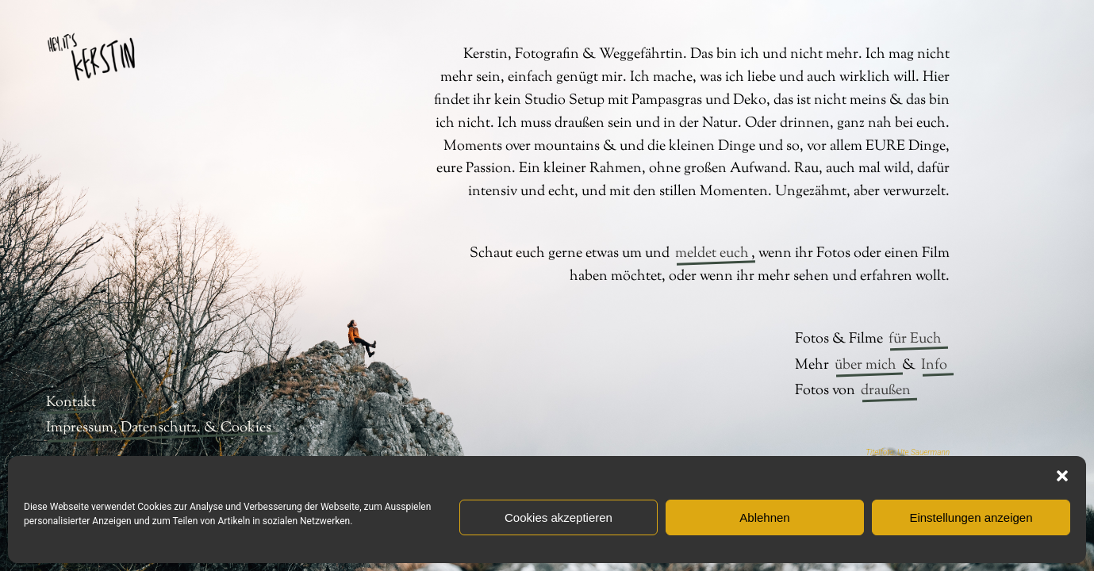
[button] (1062, 476)
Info (934, 365)
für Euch (915, 339)
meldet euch (712, 253)
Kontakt (71, 402)
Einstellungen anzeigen (970, 517)
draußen (886, 390)
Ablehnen (764, 517)
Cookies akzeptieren (558, 517)
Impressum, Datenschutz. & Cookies (158, 428)
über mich (865, 365)
